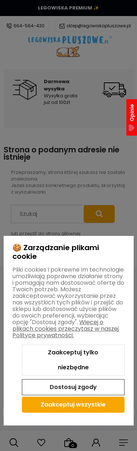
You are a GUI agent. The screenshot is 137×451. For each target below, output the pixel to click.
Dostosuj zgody (73, 387)
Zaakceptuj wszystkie (73, 404)
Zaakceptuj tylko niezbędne (73, 360)
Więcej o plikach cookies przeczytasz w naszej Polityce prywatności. (65, 328)
